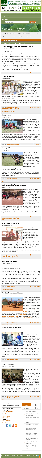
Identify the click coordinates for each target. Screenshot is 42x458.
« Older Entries (4, 402)
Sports (37, 33)
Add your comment (35, 72)
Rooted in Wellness (8, 76)
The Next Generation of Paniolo (12, 293)
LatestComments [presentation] (26, 408)
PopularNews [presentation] (36, 405)
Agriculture (8, 107)
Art (12, 107)
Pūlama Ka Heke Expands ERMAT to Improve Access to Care (31, 430)
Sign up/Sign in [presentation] (35, 408)
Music (8, 111)
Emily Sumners (20, 43)
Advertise (20, 14)
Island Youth (4, 111)
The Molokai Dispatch (21, 28)
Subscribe (13, 14)
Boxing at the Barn (8, 364)
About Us (29, 14)
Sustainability (13, 111)
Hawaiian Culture (12, 110)
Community (13, 33)
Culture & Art (21, 33)
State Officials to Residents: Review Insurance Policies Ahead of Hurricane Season (31, 435)
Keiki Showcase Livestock (10, 223)
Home (5, 14)
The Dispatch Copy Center (5, 18)
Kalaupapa (29, 36)
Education (13, 36)
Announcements (9, 396)
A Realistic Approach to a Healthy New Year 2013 (18, 47)
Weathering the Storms (9, 261)
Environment (29, 33)
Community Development (7, 256)
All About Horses (22, 314)
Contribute (37, 14)
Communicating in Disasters (11, 328)
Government (17, 288)
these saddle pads (27, 317)
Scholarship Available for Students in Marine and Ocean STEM (32, 447)
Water (12, 289)
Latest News (5, 33)
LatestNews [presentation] (26, 405)
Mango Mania (6, 115)
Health (20, 36)
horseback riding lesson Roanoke (10, 316)
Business (5, 36)
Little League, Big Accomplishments (14, 185)
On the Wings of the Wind (31, 411)
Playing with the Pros (9, 148)
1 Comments (36, 144)
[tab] (26, 404)
